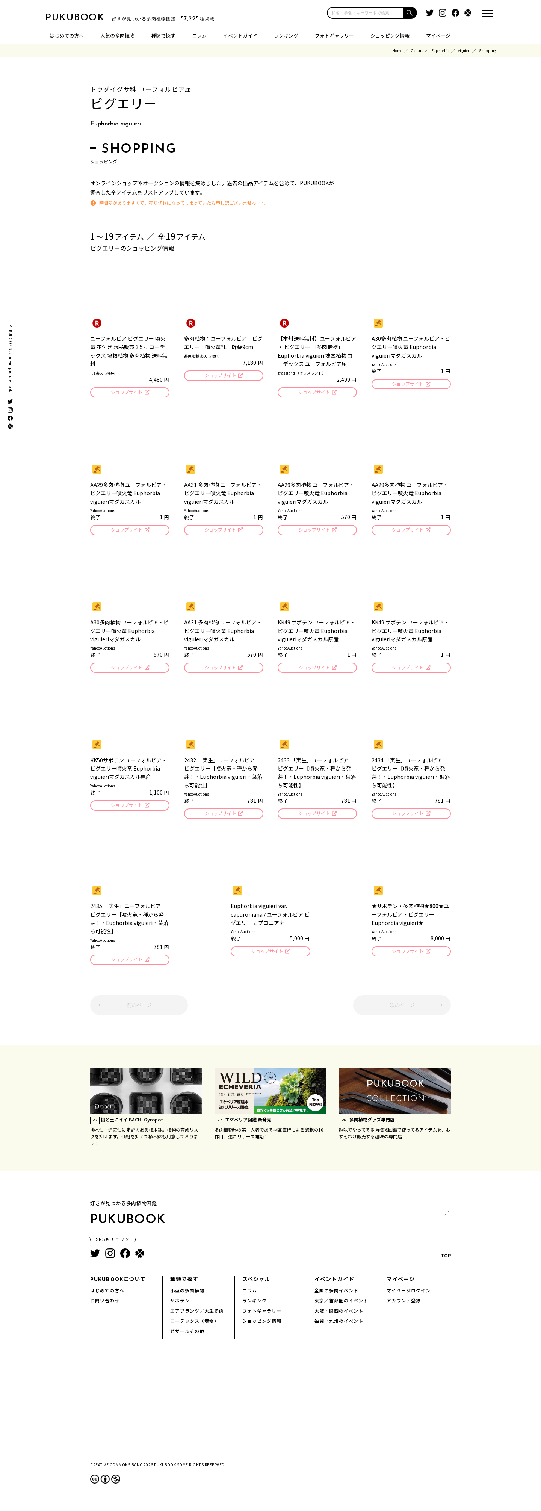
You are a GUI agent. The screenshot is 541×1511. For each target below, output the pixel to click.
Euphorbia (440, 50)
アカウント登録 (404, 1305)
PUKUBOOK (82, 17)
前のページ (139, 1010)
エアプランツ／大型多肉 (197, 1315)
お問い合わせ (104, 1305)
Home (397, 50)
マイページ (438, 35)
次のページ (402, 1010)
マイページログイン (409, 1295)
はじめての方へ (67, 35)
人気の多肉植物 (117, 35)
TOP (445, 1240)
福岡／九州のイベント (338, 1325)
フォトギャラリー (334, 35)
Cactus (417, 50)
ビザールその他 (187, 1336)
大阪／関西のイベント (338, 1315)
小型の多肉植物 (187, 1295)
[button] (410, 13)
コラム (199, 35)
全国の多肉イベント (336, 1295)
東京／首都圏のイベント (341, 1305)
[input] (365, 13)
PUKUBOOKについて (118, 1283)
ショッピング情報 (390, 35)
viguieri (464, 50)
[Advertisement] (270, 1411)
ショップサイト (126, 393)
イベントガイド (240, 35)
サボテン (180, 1305)
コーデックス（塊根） (194, 1325)
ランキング (286, 35)
